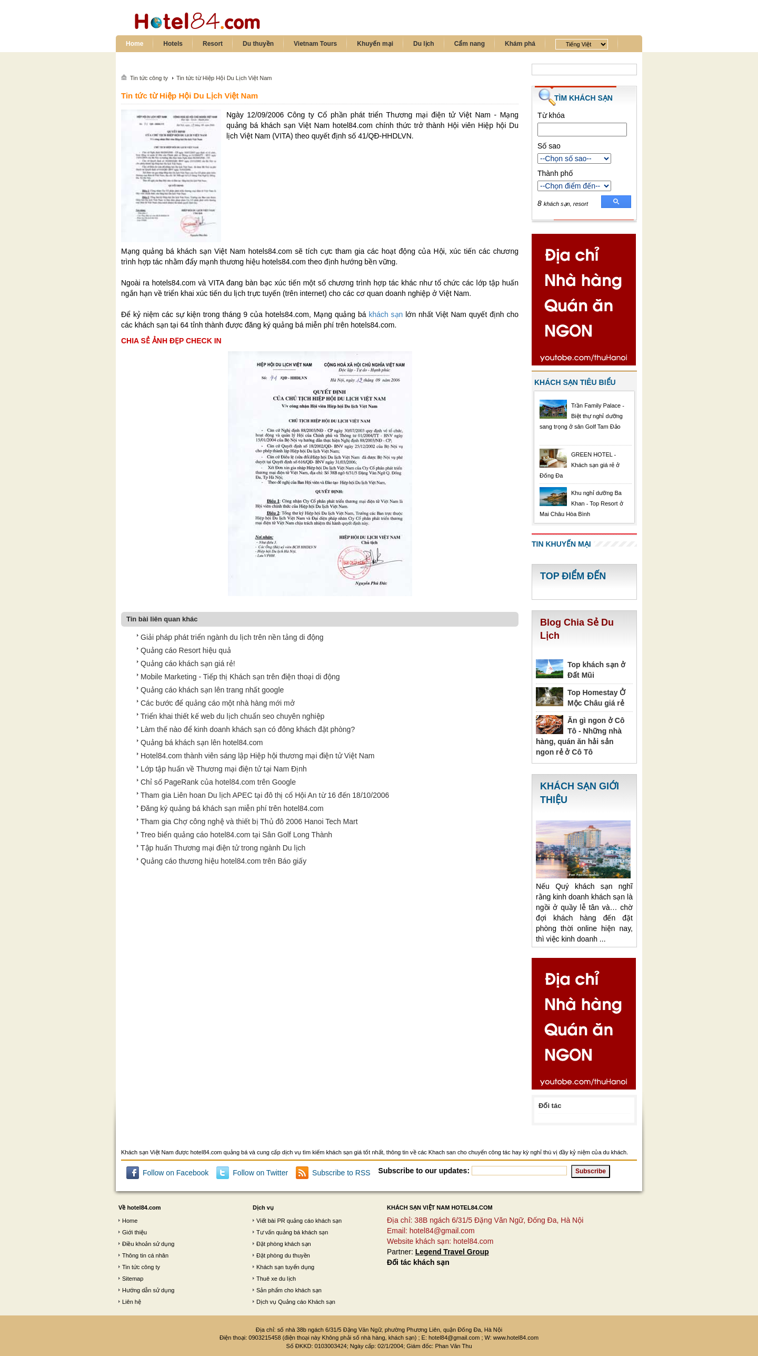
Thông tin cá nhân (145, 1255)
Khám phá (520, 43)
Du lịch (423, 43)
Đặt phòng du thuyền (283, 1255)
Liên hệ (131, 1302)
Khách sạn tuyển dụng (285, 1267)
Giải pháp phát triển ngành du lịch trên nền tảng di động (232, 637)
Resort (213, 43)
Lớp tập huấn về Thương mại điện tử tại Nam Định (224, 769)
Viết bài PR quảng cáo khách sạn (299, 1221)
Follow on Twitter (260, 1173)
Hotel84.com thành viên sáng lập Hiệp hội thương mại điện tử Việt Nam (257, 755)
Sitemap (132, 1278)
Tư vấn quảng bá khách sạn (292, 1232)
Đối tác (549, 1106)
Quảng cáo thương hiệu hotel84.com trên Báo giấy (223, 861)
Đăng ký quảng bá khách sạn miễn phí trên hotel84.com (232, 808)
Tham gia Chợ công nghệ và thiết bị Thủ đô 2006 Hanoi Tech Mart (249, 821)
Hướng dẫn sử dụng (148, 1290)
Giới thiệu (134, 1232)
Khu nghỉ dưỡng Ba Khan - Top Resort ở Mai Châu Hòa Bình (581, 503)
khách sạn (385, 314)
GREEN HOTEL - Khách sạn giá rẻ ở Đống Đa (580, 465)
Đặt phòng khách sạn (283, 1244)
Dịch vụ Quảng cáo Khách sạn (295, 1302)
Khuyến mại (375, 43)
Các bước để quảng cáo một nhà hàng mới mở (218, 703)
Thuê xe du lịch (276, 1278)
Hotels (173, 43)
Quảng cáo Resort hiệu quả (186, 650)
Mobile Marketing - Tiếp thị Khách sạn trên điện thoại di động (240, 676)
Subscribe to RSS (341, 1173)
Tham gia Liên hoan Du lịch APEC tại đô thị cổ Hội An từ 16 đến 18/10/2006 (265, 795)
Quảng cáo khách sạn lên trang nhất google (212, 690)
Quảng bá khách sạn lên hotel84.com (202, 742)
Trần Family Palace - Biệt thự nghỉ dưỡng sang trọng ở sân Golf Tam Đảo (582, 416)
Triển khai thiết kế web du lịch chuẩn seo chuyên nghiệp (232, 716)
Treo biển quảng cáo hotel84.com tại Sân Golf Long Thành (236, 834)
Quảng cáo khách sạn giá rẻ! (188, 663)
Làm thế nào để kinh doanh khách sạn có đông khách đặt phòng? (248, 729)
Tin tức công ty (141, 1267)
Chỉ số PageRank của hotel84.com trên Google (218, 782)
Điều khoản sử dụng (148, 1244)
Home (134, 43)
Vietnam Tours (315, 43)
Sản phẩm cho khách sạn (289, 1290)
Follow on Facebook (175, 1173)
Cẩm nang (469, 43)
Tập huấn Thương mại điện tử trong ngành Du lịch (223, 848)
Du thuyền (258, 43)
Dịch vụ (263, 1207)
